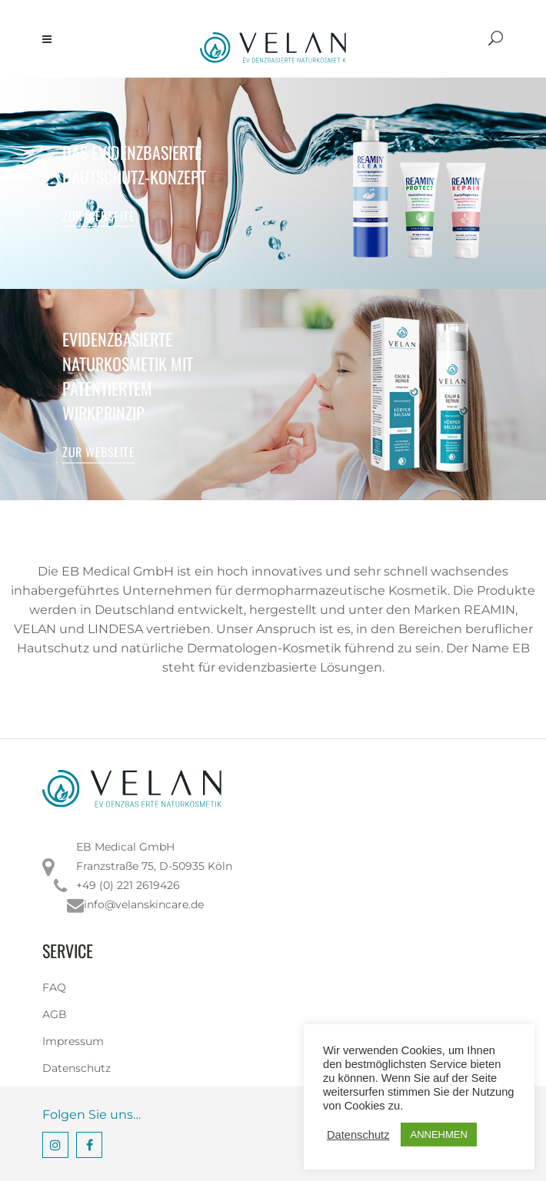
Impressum (73, 1041)
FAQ (54, 987)
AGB (54, 1014)
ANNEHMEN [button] (438, 1134)
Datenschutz (76, 1068)
